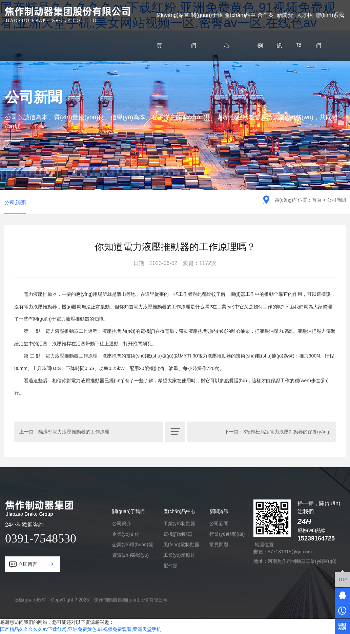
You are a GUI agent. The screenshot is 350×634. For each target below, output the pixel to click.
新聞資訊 (285, 30)
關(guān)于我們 (207, 30)
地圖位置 (264, 545)
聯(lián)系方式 (269, 524)
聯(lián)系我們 (330, 30)
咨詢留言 (264, 535)
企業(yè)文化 (125, 535)
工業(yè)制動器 (179, 524)
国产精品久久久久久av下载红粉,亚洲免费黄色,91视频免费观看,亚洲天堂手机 (80, 630)
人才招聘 (304, 30)
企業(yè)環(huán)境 (132, 545)
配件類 (170, 566)
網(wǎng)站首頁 (173, 30)
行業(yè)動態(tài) (227, 535)
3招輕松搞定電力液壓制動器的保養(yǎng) (287, 432)
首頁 (317, 200)
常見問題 (218, 545)
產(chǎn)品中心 (240, 30)
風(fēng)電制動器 (181, 545)
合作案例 (266, 30)
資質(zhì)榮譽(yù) (130, 556)
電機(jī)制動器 (177, 535)
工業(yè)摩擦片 (179, 556)
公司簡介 (121, 524)
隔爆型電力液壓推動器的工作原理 (73, 432)
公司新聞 (15, 203)
